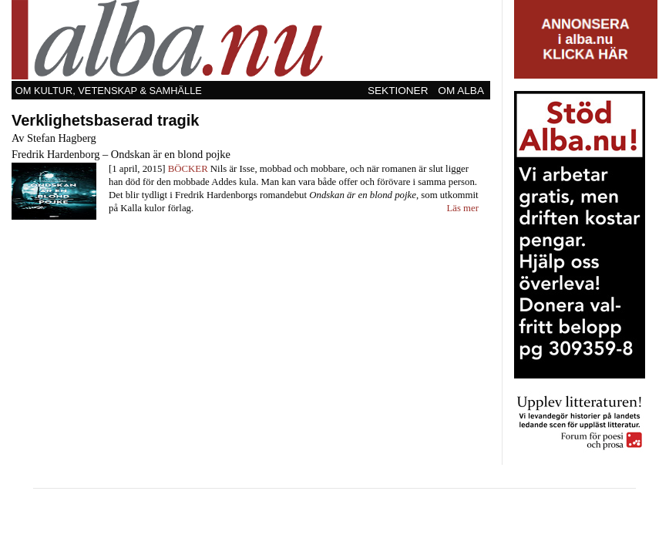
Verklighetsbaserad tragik (105, 120)
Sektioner (398, 90)
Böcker (188, 168)
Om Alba (461, 90)
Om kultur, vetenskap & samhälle (108, 90)
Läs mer (462, 208)
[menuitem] (399, 90)
